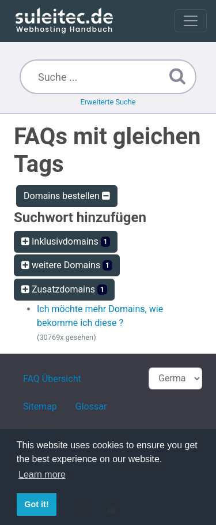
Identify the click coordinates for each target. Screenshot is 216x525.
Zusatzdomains (64, 289)
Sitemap (40, 406)
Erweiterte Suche (107, 101)
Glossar (91, 406)
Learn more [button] (42, 474)
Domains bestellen (67, 195)
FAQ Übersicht (52, 378)
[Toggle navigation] (191, 20)
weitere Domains (66, 265)
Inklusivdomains (65, 241)
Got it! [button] (36, 504)
